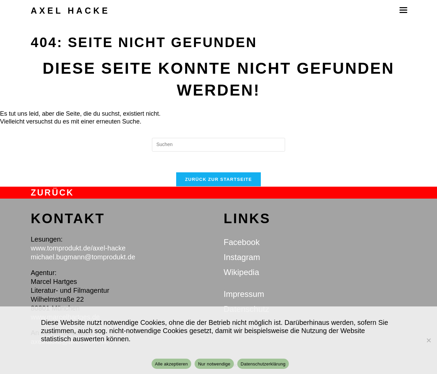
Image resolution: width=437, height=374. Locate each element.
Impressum (244, 294)
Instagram (242, 257)
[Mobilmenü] (402, 10)
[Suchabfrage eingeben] (218, 145)
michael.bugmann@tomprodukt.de (83, 257)
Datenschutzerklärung (263, 363)
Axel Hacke (70, 10)
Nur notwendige (214, 363)
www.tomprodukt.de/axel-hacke (78, 248)
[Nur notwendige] (428, 340)
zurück (52, 192)
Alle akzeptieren (171, 363)
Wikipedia (241, 272)
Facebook (241, 242)
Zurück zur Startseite (218, 179)
